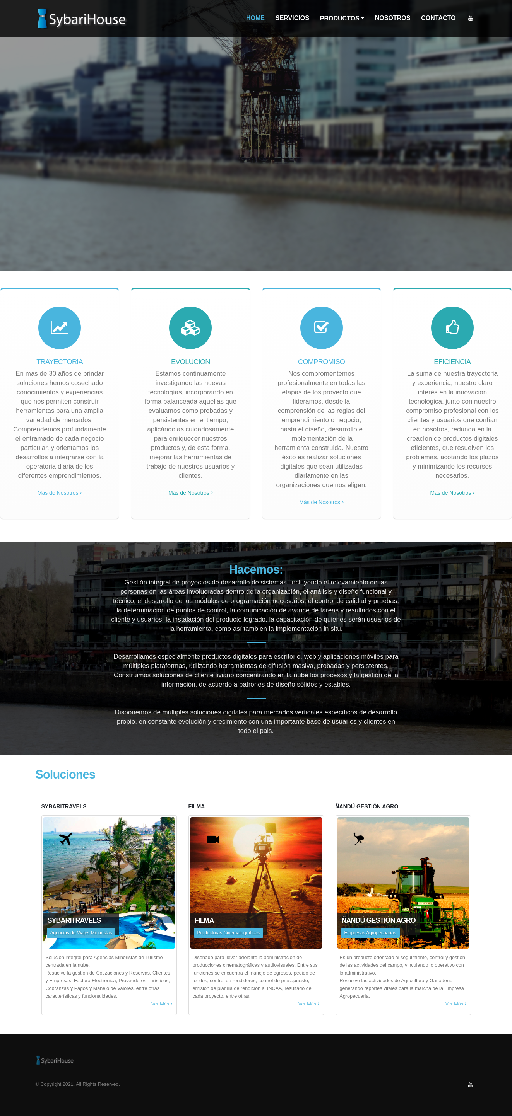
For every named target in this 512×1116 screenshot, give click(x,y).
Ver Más (162, 1004)
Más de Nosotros (60, 493)
